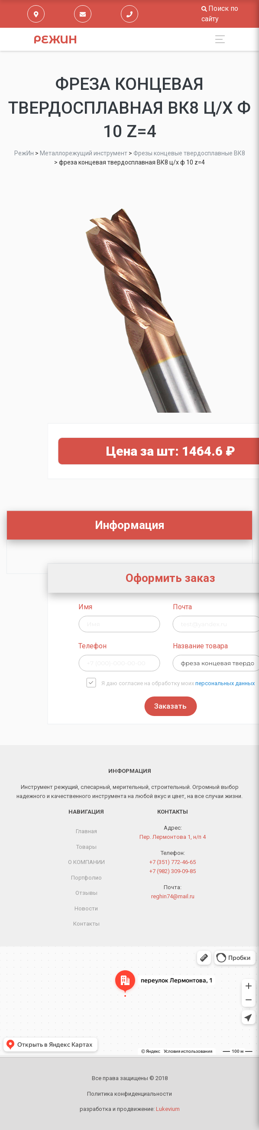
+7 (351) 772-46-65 (172, 862)
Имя (135, 607)
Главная (86, 831)
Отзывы (86, 893)
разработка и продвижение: (130, 1109)
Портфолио (86, 877)
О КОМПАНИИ (86, 862)
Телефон (142, 646)
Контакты (86, 923)
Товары (86, 847)
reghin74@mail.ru (172, 896)
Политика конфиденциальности (129, 1094)
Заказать (220, 706)
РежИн (55, 39)
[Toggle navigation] (218, 39)
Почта (231, 607)
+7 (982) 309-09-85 (172, 871)
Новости (86, 908)
